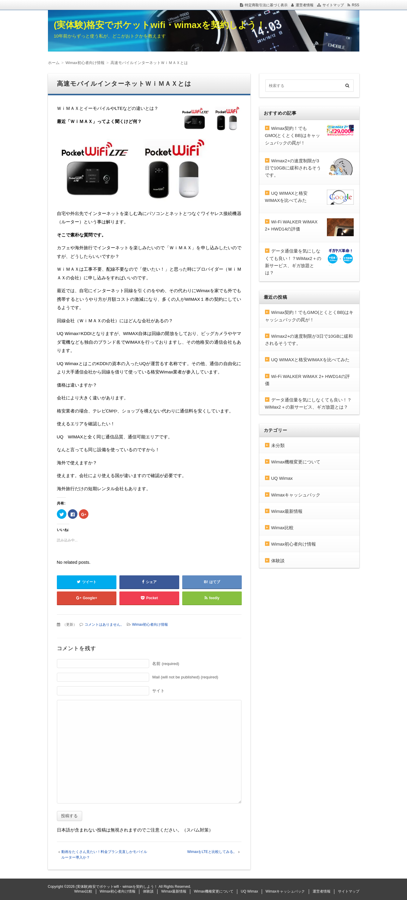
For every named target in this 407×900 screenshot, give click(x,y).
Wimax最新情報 (287, 511)
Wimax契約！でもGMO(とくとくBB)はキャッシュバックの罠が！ (292, 135)
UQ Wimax (282, 478)
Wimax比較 (282, 527)
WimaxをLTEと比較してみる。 (212, 852)
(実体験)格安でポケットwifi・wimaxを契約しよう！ (160, 25)
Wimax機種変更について (296, 461)
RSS (355, 5)
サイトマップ (333, 5)
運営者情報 (305, 5)
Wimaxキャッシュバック (296, 494)
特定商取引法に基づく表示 (266, 5)
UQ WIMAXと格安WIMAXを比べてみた (310, 359)
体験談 (278, 560)
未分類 (278, 445)
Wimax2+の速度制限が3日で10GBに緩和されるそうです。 (293, 168)
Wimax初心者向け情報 (150, 624)
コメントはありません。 (104, 624)
